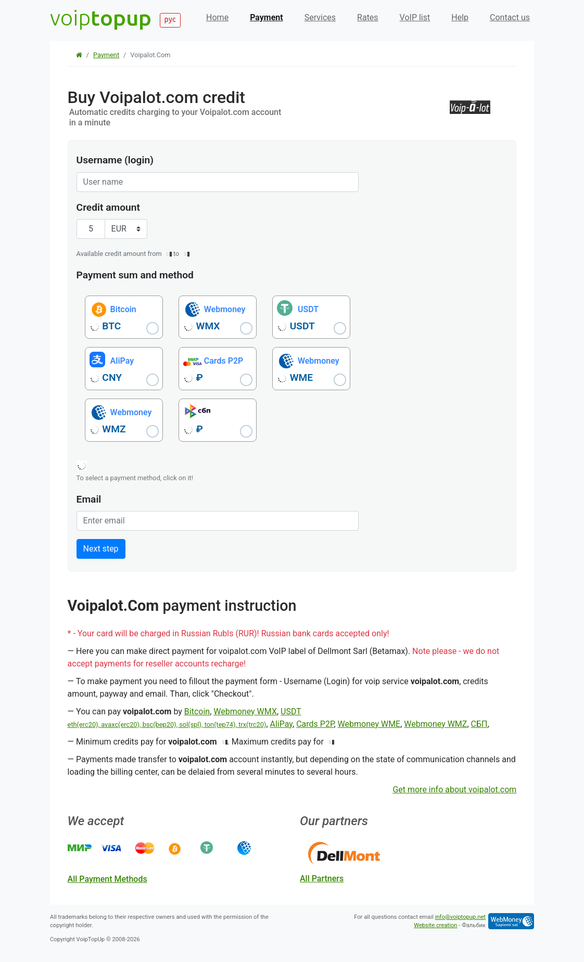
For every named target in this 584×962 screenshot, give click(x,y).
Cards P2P (315, 724)
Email (89, 499)
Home (217, 17)
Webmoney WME (369, 724)
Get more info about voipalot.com (454, 789)
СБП (479, 724)
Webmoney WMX (245, 711)
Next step (101, 549)
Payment (266, 17)
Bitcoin (197, 711)
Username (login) (115, 160)
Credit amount (108, 207)
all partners (322, 878)
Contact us (510, 17)
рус (170, 19)
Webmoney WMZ (435, 724)
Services (320, 17)
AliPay (281, 724)
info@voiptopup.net (460, 917)
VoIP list (415, 17)
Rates (367, 17)
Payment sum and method (135, 275)
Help (459, 17)
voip (100, 17)
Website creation (435, 925)
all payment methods (107, 879)
